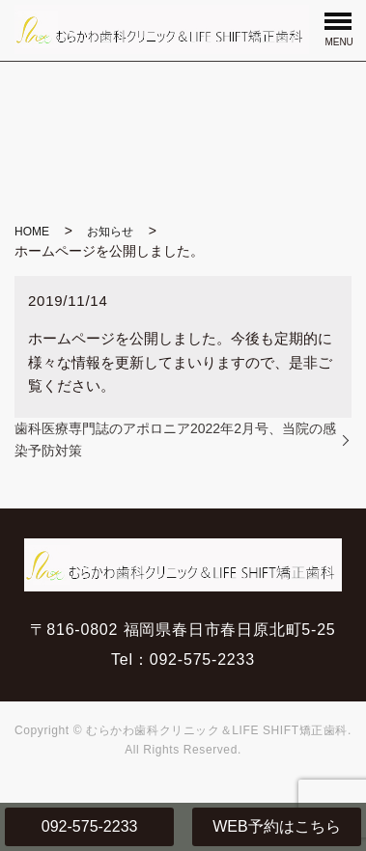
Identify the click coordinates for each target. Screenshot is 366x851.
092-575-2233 (90, 826)
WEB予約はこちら (276, 826)
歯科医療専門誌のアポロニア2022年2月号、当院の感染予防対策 (175, 439)
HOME (31, 231)
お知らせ (110, 231)
